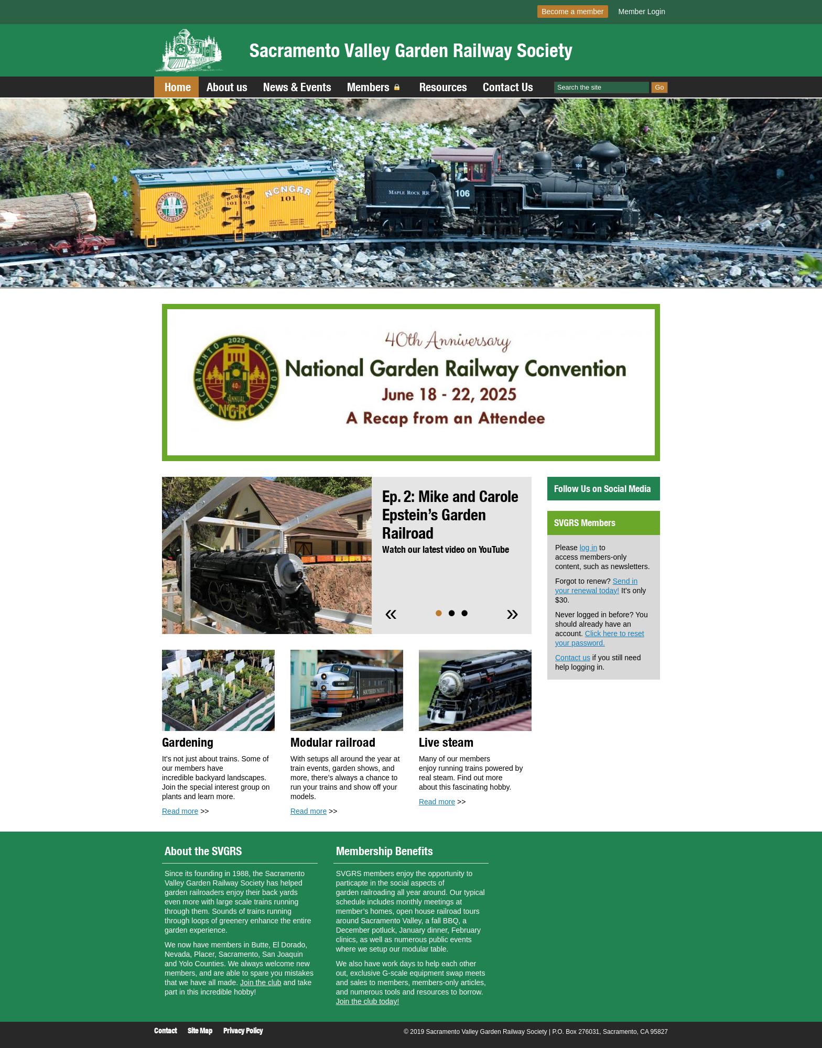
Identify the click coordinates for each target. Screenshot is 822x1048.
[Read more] (411, 382)
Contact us (572, 657)
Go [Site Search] (659, 87)
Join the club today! (367, 1001)
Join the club (261, 982)
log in (588, 547)
